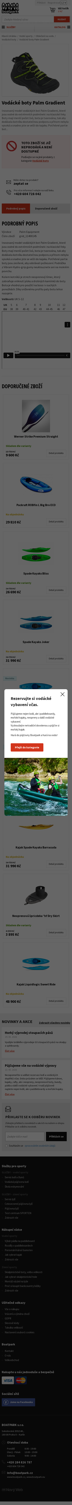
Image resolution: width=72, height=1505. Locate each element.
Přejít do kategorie (27, 747)
